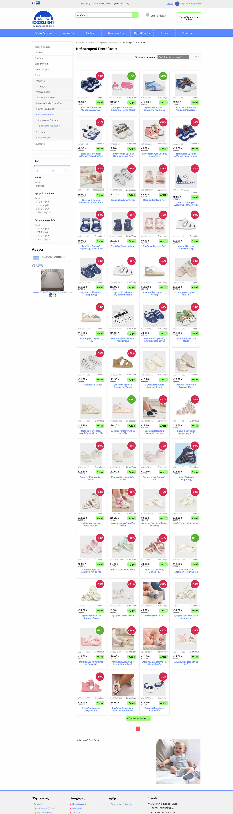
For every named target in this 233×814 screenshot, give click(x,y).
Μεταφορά (68, 33)
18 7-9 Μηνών (42, 209)
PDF (197, 57)
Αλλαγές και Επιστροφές (122, 804)
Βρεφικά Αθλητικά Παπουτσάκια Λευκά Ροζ (91, 201)
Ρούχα (164, 33)
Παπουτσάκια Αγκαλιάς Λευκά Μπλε (122, 339)
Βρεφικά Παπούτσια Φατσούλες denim (154, 432)
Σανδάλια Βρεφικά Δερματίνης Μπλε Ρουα (91, 247)
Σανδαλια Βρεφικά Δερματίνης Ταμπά (123, 386)
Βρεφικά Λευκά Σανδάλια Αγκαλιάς (154, 524)
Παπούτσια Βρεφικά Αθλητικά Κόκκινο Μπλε (186, 155)
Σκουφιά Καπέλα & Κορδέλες (49, 103)
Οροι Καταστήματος (121, 4)
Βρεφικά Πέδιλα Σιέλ (154, 615)
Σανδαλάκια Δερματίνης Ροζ (186, 663)
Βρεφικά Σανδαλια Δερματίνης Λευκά (123, 293)
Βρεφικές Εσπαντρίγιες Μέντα (91, 478)
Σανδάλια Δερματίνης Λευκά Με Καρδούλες (122, 709)
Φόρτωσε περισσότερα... (138, 718)
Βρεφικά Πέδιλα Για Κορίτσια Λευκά (91, 616)
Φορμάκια (40, 81)
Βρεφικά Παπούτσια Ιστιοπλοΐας (154, 709)
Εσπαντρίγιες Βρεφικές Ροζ (154, 478)
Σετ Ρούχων (41, 86)
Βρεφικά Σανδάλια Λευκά (123, 200)
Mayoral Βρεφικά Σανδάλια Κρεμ (186, 247)
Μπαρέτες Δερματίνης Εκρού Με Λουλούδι (122, 663)
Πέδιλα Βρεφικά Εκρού (91, 385)
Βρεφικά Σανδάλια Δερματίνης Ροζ (186, 432)
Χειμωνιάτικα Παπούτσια (49, 120)
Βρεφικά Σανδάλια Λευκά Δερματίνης (186, 616)
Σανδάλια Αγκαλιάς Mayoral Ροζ (91, 709)
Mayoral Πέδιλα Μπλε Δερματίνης (91, 293)
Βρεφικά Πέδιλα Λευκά (123, 615)
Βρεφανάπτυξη (116, 33)
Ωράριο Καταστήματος (101, 4)
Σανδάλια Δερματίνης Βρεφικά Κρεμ (91, 524)
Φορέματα (40, 132)
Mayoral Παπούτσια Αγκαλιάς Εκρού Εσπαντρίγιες (154, 386)
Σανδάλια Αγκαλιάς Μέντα (123, 569)
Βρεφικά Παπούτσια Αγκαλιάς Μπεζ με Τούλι (91, 432)
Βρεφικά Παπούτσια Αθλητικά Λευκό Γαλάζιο (91, 155)
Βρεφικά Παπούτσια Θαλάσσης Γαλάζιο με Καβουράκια (154, 108)
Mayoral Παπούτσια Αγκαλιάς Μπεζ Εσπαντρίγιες (186, 386)
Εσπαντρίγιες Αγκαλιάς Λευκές (122, 478)
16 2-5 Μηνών (42, 202)
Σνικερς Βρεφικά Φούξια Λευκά (123, 524)
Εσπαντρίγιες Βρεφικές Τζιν (91, 339)
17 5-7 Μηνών (42, 205)
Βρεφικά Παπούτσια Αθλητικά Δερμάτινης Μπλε (91, 108)
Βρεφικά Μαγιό (43, 137)
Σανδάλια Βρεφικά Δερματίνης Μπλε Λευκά (186, 203)
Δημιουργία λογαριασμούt (191, 4)
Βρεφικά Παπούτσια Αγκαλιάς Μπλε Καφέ (186, 108)
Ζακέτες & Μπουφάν (45, 97)
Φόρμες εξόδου (43, 92)
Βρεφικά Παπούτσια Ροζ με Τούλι (123, 432)
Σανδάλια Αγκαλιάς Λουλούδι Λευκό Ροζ (91, 570)
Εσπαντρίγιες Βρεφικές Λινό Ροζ (186, 293)
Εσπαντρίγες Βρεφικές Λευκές (154, 293)
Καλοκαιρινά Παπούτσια (49, 126)
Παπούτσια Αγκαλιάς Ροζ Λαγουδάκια (154, 155)
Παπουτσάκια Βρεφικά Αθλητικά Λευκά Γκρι (123, 155)
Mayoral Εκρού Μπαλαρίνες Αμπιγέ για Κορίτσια (186, 570)
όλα (38, 182)
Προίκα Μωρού (142, 33)
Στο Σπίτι (91, 33)
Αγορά (100, 102)
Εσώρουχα (188, 33)
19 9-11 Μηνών (43, 212)
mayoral (40, 186)
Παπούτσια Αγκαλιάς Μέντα (186, 339)
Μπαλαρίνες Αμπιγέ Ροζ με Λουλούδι (91, 663)
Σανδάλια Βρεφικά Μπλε (123, 246)
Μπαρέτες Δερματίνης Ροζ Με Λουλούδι (154, 663)
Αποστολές (85, 4)
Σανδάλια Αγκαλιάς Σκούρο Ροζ (154, 570)
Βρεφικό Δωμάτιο (43, 33)
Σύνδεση (170, 4)
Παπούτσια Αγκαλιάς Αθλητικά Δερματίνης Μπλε (154, 339)
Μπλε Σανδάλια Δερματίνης (186, 478)
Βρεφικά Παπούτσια (45, 114)
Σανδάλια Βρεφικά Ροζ (154, 246)
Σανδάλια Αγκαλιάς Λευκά (186, 523)
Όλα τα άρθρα (37, 265)
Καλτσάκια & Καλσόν (45, 109)
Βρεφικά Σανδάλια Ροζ (154, 200)
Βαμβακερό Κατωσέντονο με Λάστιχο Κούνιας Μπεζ (52, 292)
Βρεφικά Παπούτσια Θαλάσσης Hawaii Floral (123, 108)
